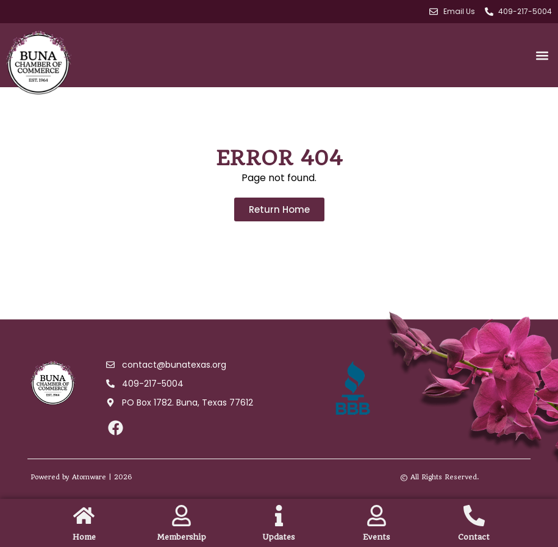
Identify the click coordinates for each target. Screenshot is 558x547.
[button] (542, 55)
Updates (279, 537)
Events (376, 537)
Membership (181, 537)
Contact (474, 537)
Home (84, 537)
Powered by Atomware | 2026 (81, 477)
